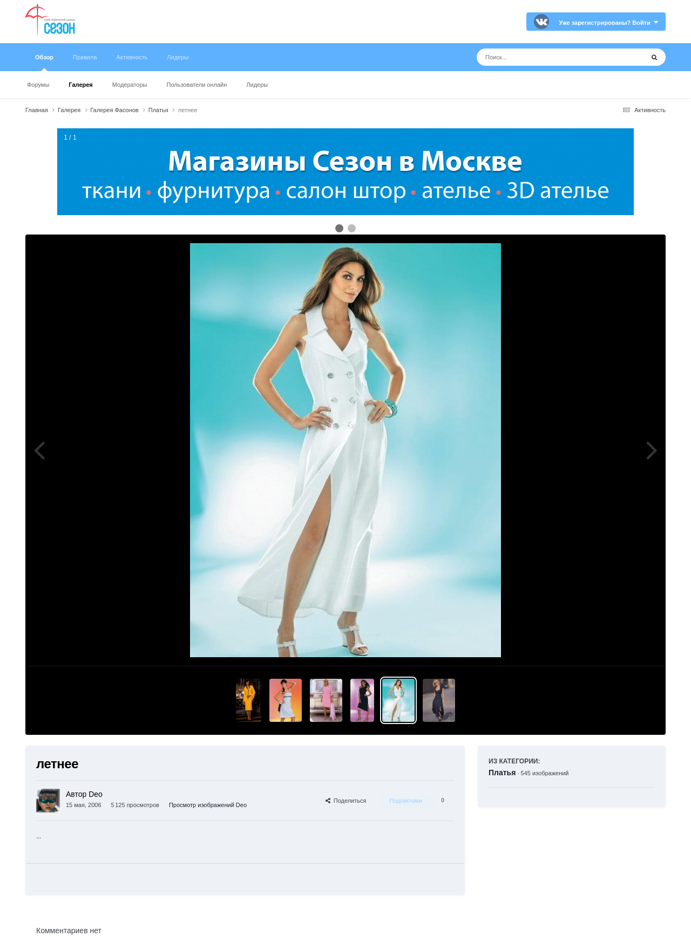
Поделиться (346, 800)
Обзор (44, 62)
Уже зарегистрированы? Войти (608, 22)
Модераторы (129, 84)
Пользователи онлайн (197, 84)
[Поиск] (540, 57)
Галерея (80, 84)
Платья (502, 772)
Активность (132, 57)
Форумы (38, 84)
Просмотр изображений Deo (208, 805)
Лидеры (257, 84)
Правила (85, 57)
